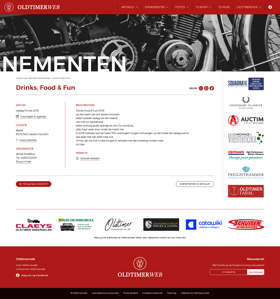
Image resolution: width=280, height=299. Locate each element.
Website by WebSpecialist (195, 293)
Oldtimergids (247, 7)
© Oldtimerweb (79, 293)
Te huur (224, 7)
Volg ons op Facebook (34, 275)
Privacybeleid (130, 293)
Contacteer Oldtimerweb (30, 269)
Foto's (180, 7)
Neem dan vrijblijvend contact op (153, 237)
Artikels (127, 7)
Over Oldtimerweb (26, 265)
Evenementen (154, 7)
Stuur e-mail (23, 161)
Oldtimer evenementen (39, 78)
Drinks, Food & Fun (61, 78)
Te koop (201, 7)
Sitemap (172, 293)
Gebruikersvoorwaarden (105, 293)
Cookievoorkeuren (152, 293)
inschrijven (255, 272)
